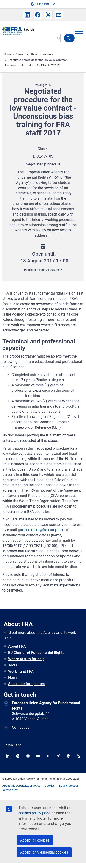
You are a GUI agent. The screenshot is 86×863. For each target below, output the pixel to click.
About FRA (17, 646)
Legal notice (32, 785)
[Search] (42, 38)
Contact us (20, 727)
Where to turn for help (26, 659)
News (12, 677)
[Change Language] (43, 4)
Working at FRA (21, 671)
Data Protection (69, 785)
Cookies (50, 785)
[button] (27, 15)
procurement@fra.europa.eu (43, 530)
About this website (13, 785)
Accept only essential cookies (44, 852)
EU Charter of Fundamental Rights (36, 652)
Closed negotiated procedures (34, 54)
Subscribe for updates (26, 684)
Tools (12, 665)
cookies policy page (34, 813)
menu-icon (79, 31)
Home (7, 54)
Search (29, 29)
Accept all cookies (35, 840)
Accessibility (10, 790)
